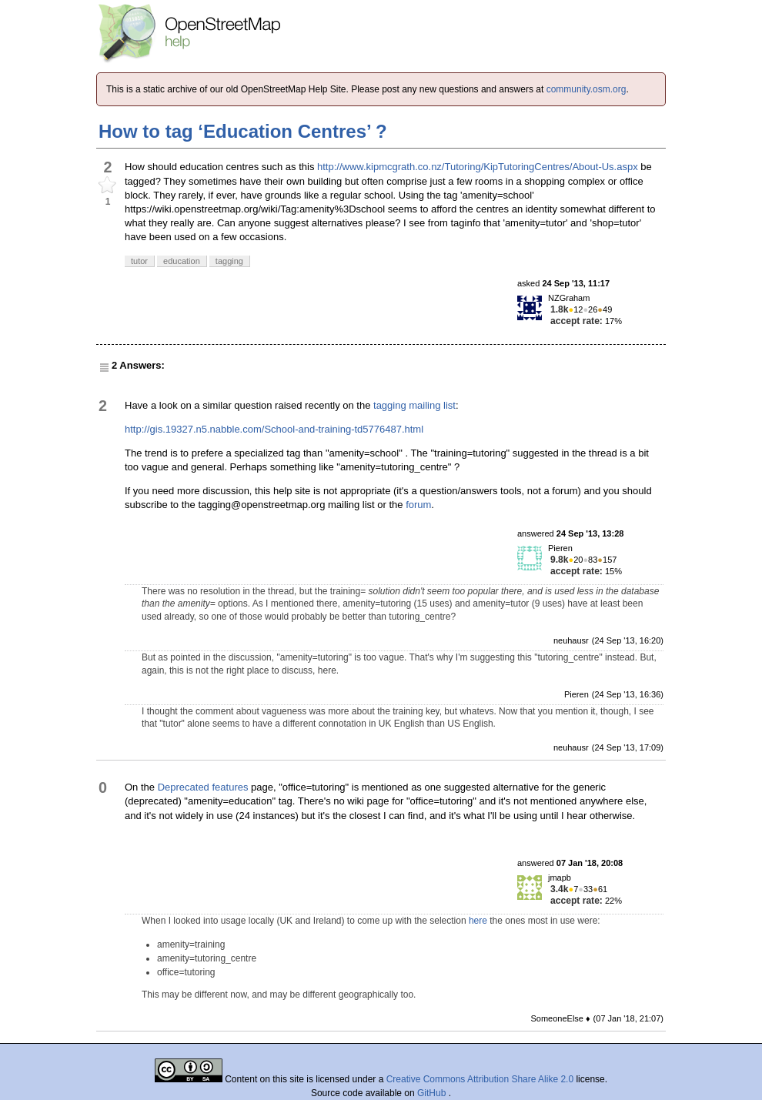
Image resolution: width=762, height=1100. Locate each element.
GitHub (433, 1093)
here (478, 920)
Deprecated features (203, 787)
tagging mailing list (414, 405)
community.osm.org (586, 89)
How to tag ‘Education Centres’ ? (243, 131)
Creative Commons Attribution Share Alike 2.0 (479, 1079)
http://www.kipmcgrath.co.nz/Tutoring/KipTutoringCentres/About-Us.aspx (477, 166)
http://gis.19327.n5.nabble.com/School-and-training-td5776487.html (274, 429)
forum (418, 504)
